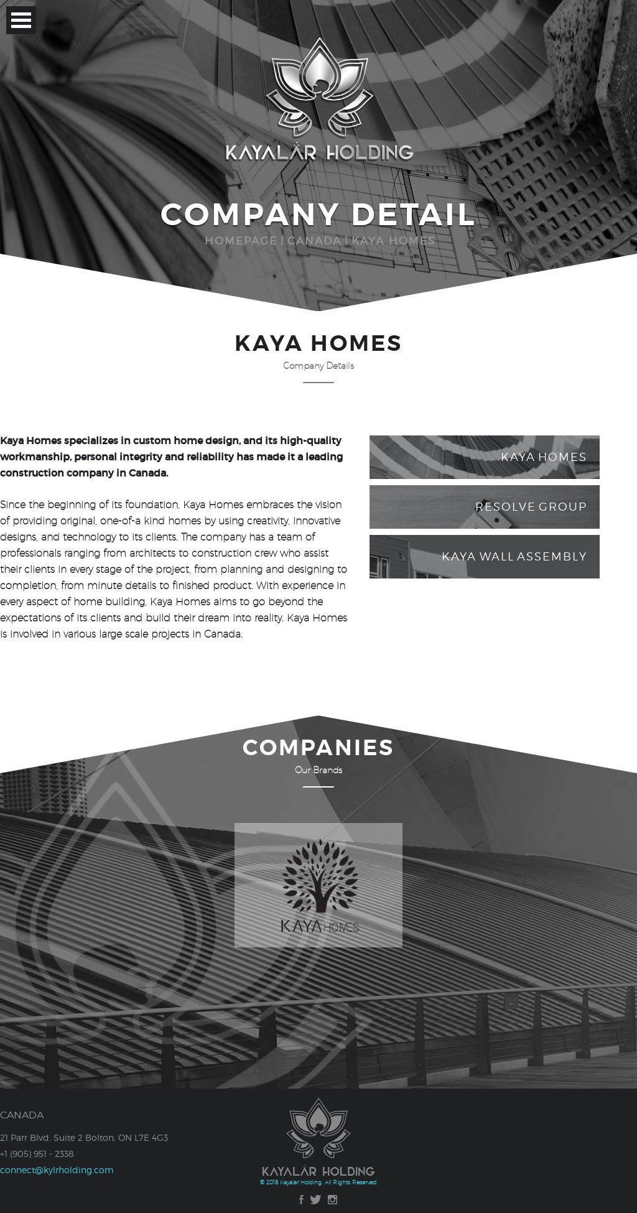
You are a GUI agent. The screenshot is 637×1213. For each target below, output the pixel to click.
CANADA (314, 241)
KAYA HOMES (393, 241)
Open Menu (21, 20)
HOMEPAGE (241, 241)
